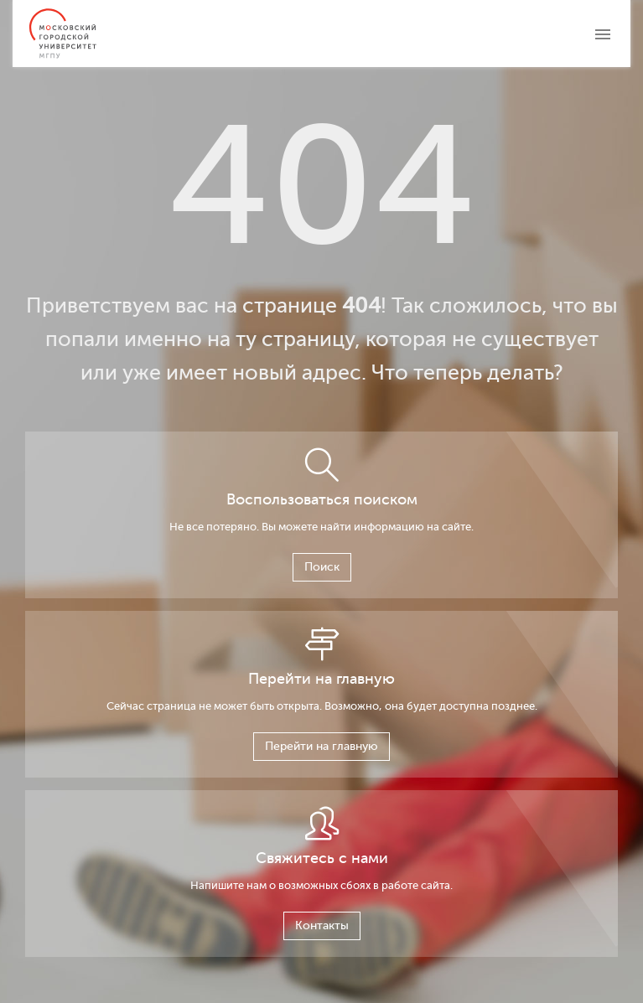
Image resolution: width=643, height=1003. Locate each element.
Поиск (322, 567)
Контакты (322, 925)
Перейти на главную (321, 746)
